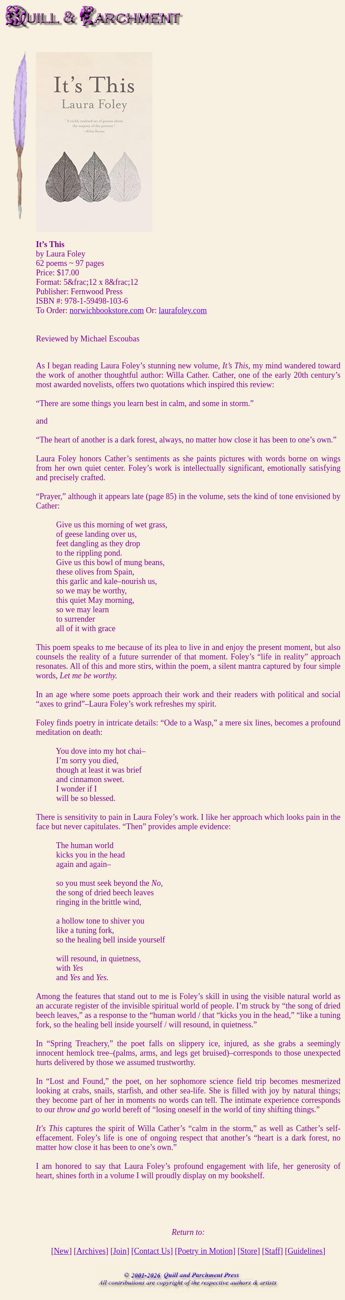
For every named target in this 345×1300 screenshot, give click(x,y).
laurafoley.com (183, 310)
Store (248, 1251)
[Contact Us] (151, 1251)
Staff (272, 1251)
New (61, 1251)
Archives (91, 1251)
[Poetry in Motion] (205, 1251)
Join (120, 1251)
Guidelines (305, 1251)
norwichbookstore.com (107, 310)
